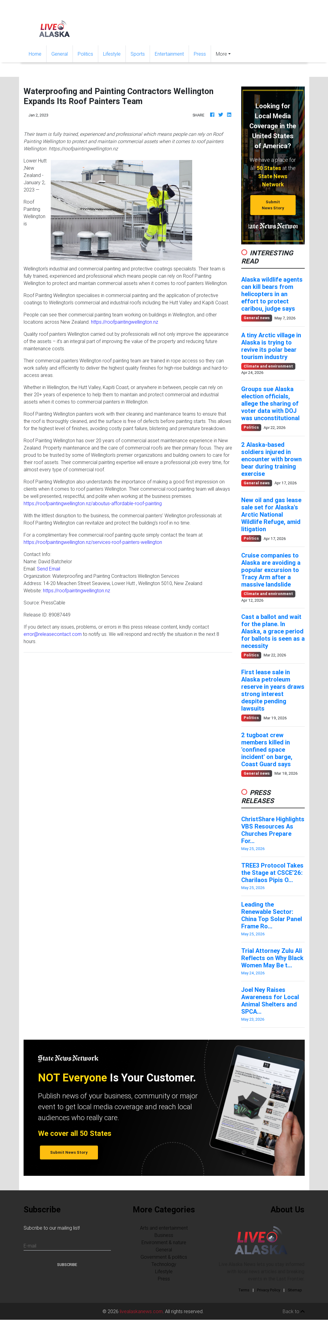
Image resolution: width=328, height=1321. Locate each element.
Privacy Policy (268, 1290)
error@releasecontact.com (53, 634)
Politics (85, 54)
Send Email (48, 569)
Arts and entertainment (164, 1228)
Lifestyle (112, 54)
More (221, 54)
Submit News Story (273, 204)
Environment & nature (163, 1242)
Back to (294, 1311)
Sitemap (295, 1290)
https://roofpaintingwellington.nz (124, 322)
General (59, 54)
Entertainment (169, 54)
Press (200, 54)
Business (163, 1235)
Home (37, 53)
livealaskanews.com (141, 1311)
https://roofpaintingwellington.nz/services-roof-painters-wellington (93, 542)
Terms (243, 1290)
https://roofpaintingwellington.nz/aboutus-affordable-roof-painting (93, 503)
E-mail (30, 1246)
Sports (138, 54)
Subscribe (67, 1264)
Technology (163, 1264)
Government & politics (164, 1257)
